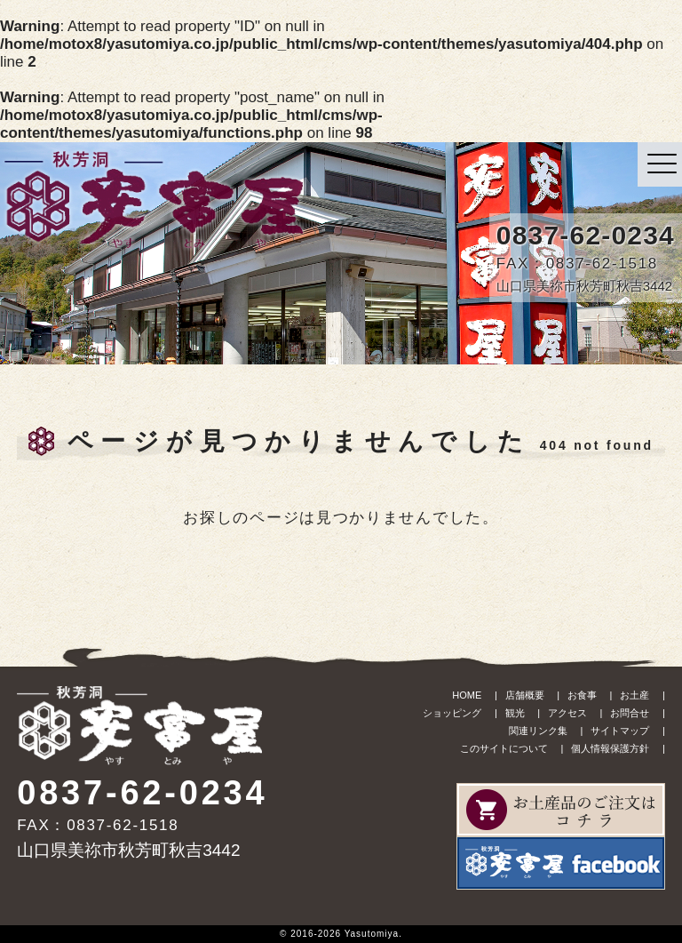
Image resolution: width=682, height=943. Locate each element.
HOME (466, 695)
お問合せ (629, 712)
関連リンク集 (538, 730)
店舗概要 (524, 695)
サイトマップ (620, 730)
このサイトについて (504, 748)
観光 (515, 712)
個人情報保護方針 (610, 748)
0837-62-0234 (585, 235)
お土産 (634, 695)
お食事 (582, 695)
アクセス (567, 712)
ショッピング (452, 712)
